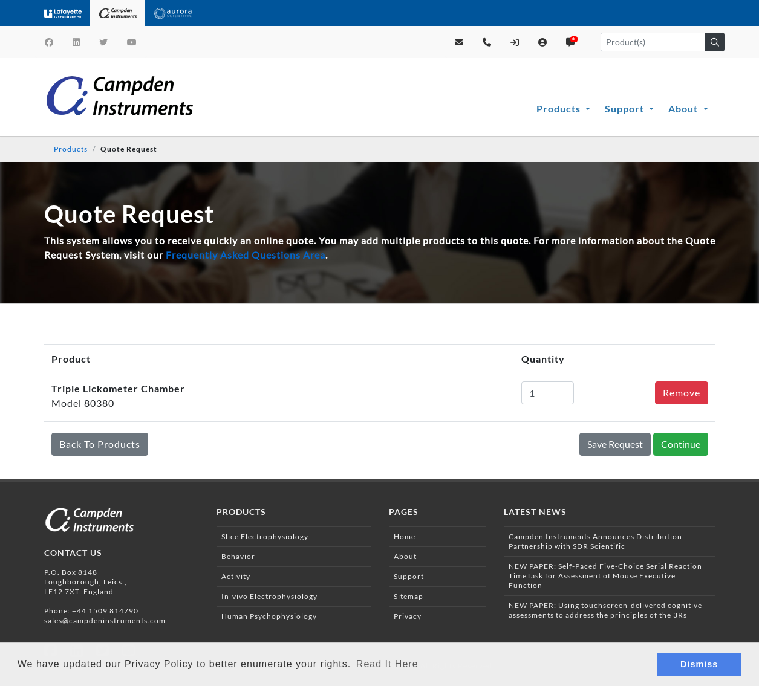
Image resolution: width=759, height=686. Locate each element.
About (684, 108)
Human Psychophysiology (269, 616)
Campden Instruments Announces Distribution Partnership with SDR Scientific (595, 541)
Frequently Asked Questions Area (245, 254)
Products (559, 108)
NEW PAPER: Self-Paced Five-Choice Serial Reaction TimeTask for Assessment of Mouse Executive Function (605, 575)
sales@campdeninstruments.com (105, 620)
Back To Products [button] (99, 444)
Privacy (408, 616)
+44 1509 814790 (105, 610)
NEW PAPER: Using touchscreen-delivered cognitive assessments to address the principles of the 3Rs (605, 610)
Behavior (238, 556)
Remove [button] (681, 392)
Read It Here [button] (387, 664)
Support (626, 108)
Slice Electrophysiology (264, 536)
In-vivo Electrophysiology (269, 596)
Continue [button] (680, 444)
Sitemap (408, 596)
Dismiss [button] (699, 664)
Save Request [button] (615, 444)
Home (404, 536)
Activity (235, 576)
